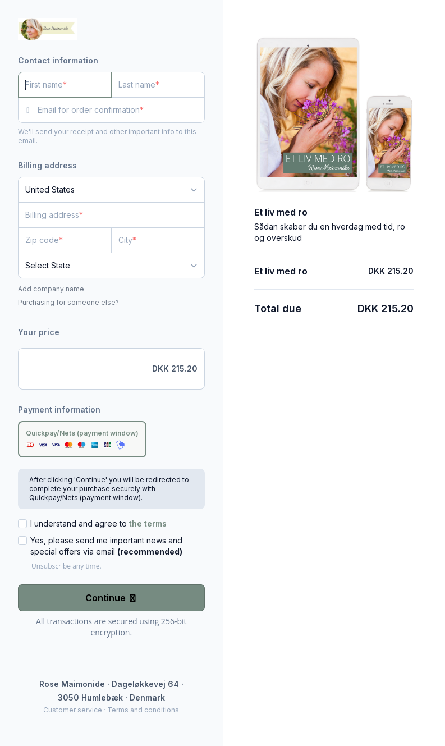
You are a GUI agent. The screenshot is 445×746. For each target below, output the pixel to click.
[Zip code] (65, 240)
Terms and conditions (143, 710)
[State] (111, 265)
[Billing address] (105, 215)
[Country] (111, 189)
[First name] (65, 84)
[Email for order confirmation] (121, 110)
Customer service (72, 710)
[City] (158, 240)
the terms (148, 523)
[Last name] (158, 84)
